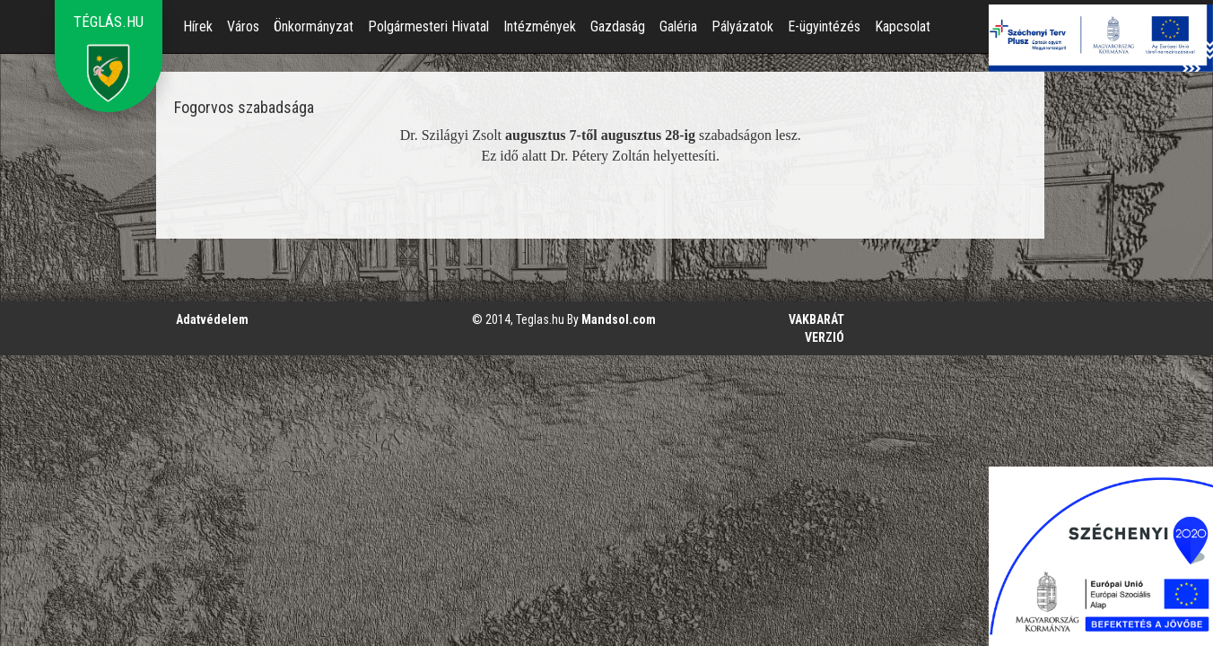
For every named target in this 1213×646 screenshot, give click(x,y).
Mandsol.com (618, 319)
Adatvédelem (212, 319)
